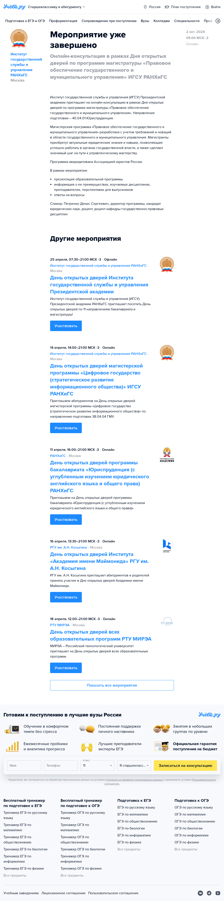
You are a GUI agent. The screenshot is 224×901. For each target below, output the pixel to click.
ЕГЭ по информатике (134, 835)
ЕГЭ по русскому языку (136, 807)
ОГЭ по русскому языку (194, 807)
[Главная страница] (14, 7)
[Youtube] (217, 893)
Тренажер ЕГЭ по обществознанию (17, 840)
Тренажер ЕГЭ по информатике (17, 859)
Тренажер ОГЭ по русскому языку (83, 815)
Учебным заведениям (21, 893)
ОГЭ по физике (187, 842)
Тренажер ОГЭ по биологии (83, 849)
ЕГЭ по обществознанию (137, 821)
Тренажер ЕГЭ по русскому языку (25, 815)
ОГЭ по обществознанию (195, 821)
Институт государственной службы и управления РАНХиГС (98, 265)
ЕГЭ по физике (129, 842)
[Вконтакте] (200, 893)
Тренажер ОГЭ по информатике (75, 859)
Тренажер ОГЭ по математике (75, 827)
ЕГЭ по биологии (131, 828)
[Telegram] (209, 893)
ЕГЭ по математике (132, 814)
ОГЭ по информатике (192, 835)
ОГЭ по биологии (189, 828)
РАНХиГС (58, 456)
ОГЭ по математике (190, 814)
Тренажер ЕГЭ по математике (17, 827)
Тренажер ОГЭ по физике (81, 868)
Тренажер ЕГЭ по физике (24, 868)
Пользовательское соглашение (113, 893)
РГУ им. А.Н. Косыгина (68, 547)
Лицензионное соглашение (63, 893)
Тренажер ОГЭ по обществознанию (75, 840)
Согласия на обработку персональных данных (134, 779)
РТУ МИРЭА (60, 625)
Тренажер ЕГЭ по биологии (25, 849)
